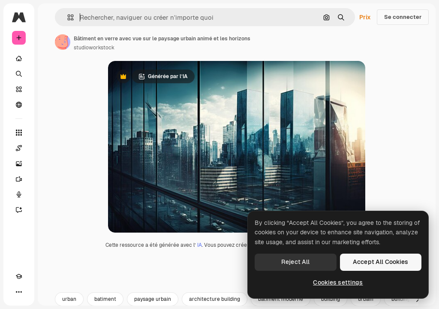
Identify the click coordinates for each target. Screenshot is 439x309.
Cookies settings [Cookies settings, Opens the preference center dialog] (338, 282)
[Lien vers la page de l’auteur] (62, 42)
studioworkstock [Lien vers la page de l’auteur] (94, 47)
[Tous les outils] (19, 132)
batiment (105, 299)
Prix (365, 17)
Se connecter (402, 17)
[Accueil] (19, 58)
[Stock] (19, 89)
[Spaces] (19, 148)
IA (199, 245)
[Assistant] (19, 210)
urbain (365, 299)
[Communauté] (19, 105)
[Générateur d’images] (19, 163)
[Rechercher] (19, 74)
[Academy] (19, 276)
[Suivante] (417, 299)
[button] (67, 17)
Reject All (295, 262)
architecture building (214, 299)
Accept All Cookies (381, 262)
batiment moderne (280, 299)
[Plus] (19, 292)
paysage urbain (152, 299)
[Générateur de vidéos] (19, 179)
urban (69, 299)
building (330, 299)
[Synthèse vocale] (19, 194)
